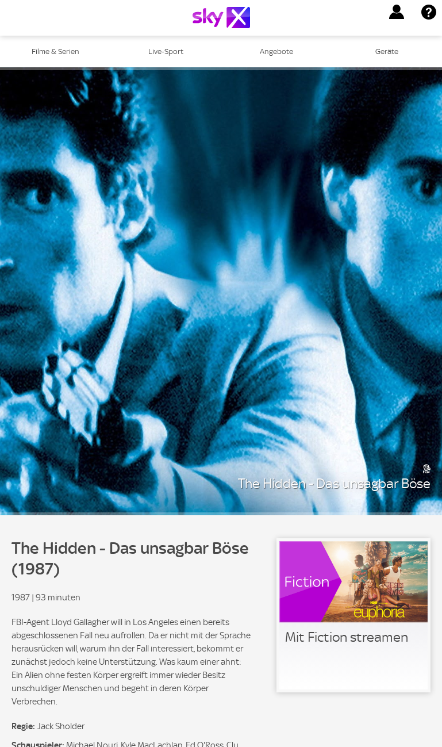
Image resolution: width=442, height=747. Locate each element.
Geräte (386, 51)
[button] (396, 12)
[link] (353, 615)
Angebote (276, 51)
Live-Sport (165, 51)
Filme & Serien (55, 51)
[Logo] (221, 17)
